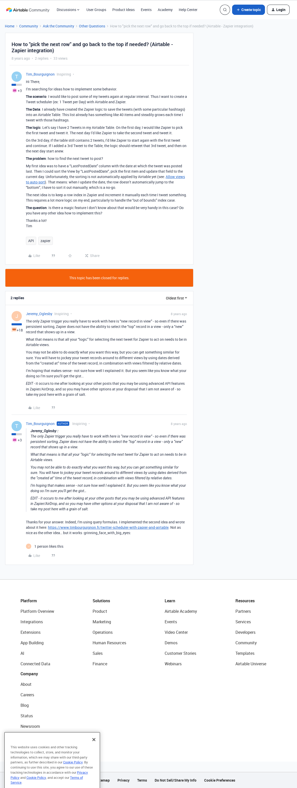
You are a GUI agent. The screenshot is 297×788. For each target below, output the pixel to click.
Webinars (173, 664)
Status (27, 716)
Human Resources (109, 643)
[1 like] (44, 546)
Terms (142, 780)
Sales (98, 653)
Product (100, 611)
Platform (29, 601)
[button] (248, 10)
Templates (244, 653)
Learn (170, 601)
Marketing (102, 622)
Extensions (31, 632)
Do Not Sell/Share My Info (175, 780)
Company (29, 674)
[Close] (94, 748)
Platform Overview (37, 611)
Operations (103, 632)
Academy (165, 9)
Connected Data (35, 664)
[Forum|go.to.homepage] (28, 10)
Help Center (188, 9)
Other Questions (92, 26)
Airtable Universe (250, 664)
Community (28, 26)
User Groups (96, 9)
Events (146, 9)
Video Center (176, 632)
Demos (171, 643)
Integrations (32, 622)
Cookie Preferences (219, 780)
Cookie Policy (73, 771)
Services (243, 622)
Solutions (101, 601)
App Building (32, 643)
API (31, 240)
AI (22, 653)
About (26, 684)
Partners (243, 611)
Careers (27, 695)
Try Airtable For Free (39, 737)
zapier (46, 240)
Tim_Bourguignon (40, 74)
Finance (100, 664)
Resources (245, 601)
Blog (25, 705)
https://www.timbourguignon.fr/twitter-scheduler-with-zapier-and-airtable (108, 527)
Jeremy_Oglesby (39, 313)
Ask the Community (58, 26)
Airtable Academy (181, 611)
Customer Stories (180, 653)
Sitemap (103, 780)
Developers (245, 632)
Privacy (123, 780)
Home (9, 26)
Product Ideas (123, 9)
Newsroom (30, 726)
